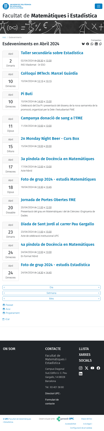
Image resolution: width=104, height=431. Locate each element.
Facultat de (49, 15)
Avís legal (87, 424)
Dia (51, 287)
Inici (4, 37)
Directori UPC (52, 393)
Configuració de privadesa (81, 428)
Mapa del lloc (86, 419)
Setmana (51, 293)
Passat (9, 305)
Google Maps (18, 374)
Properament (13, 312)
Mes (51, 298)
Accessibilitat (70, 424)
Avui (8, 309)
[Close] (98, 6)
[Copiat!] (100, 44)
